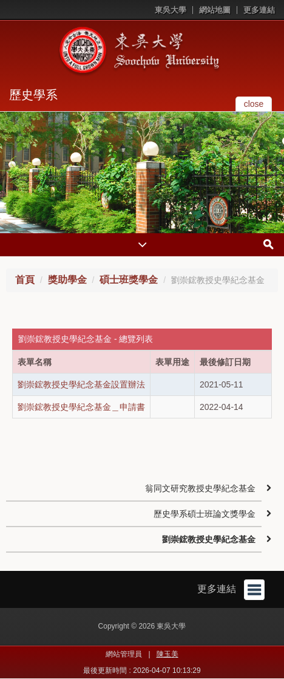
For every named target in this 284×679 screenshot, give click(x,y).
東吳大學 (170, 10)
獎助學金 (67, 280)
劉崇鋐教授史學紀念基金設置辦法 (81, 384)
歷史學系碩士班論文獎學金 (204, 514)
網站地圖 (215, 10)
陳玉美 (167, 654)
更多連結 (259, 10)
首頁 (25, 280)
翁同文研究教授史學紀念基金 (200, 488)
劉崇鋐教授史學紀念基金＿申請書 (81, 407)
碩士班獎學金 (129, 280)
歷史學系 (33, 94)
